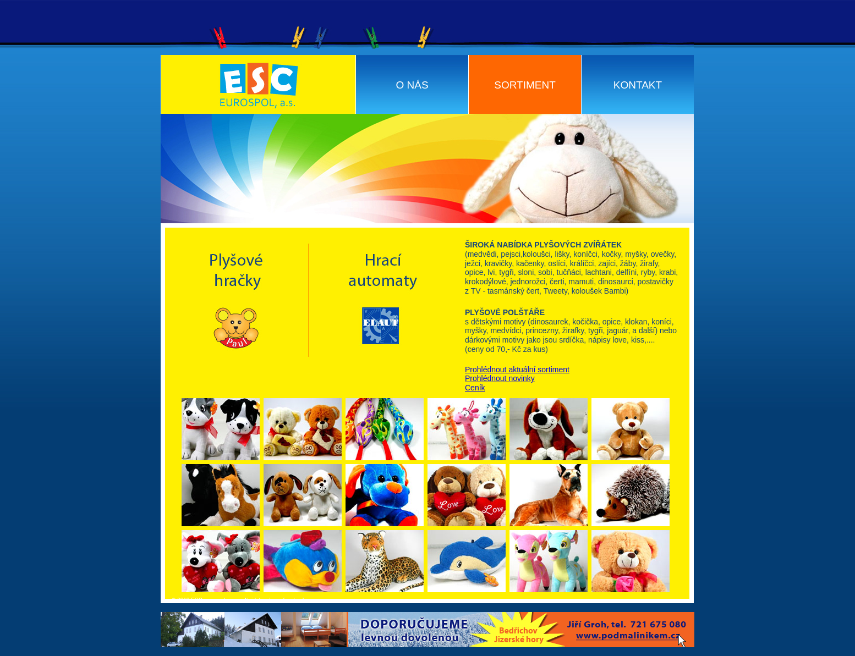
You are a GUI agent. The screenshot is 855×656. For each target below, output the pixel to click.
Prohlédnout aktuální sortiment (517, 369)
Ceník (475, 387)
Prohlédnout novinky (500, 378)
